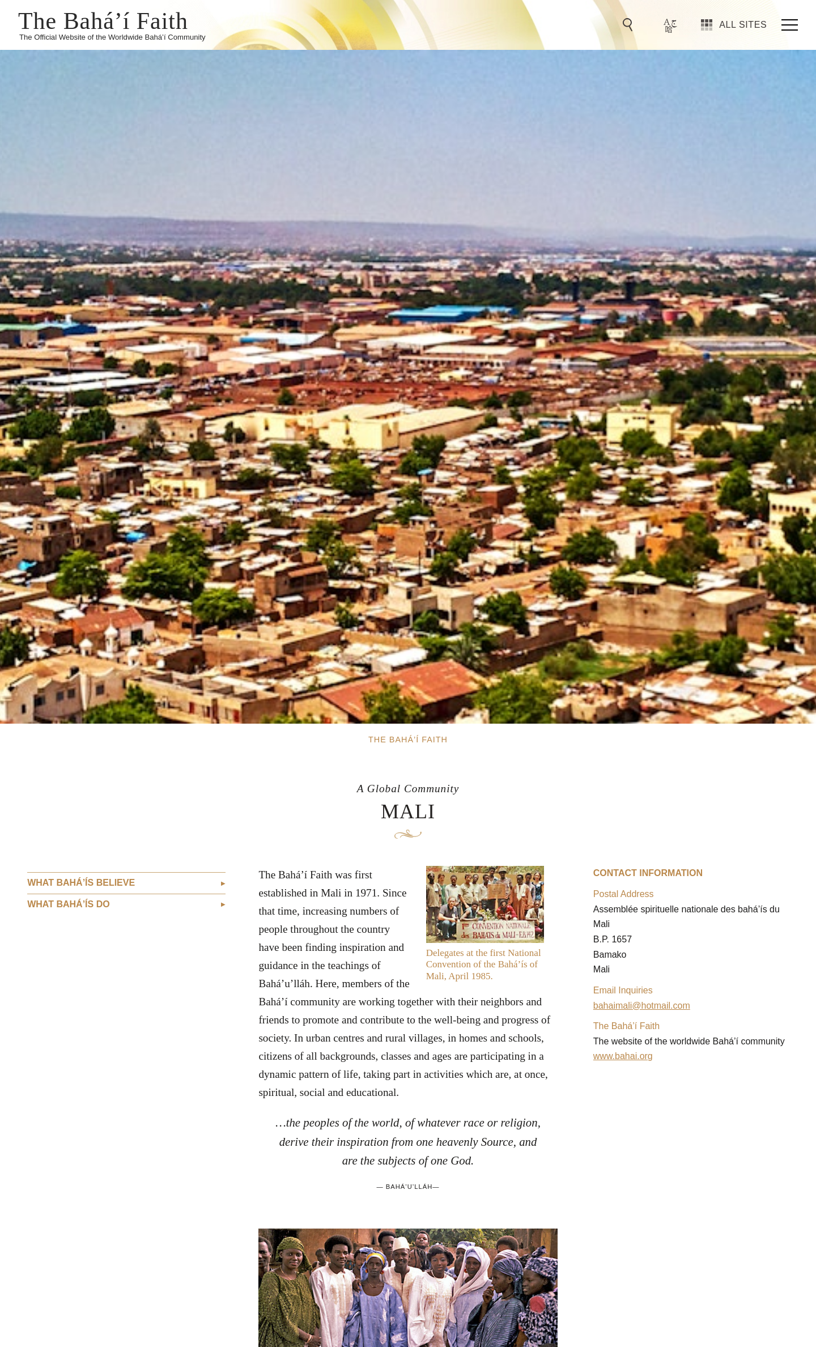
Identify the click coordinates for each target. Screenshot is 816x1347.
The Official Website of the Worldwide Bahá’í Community (112, 37)
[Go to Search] (629, 25)
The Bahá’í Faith (103, 20)
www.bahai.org (623, 1056)
